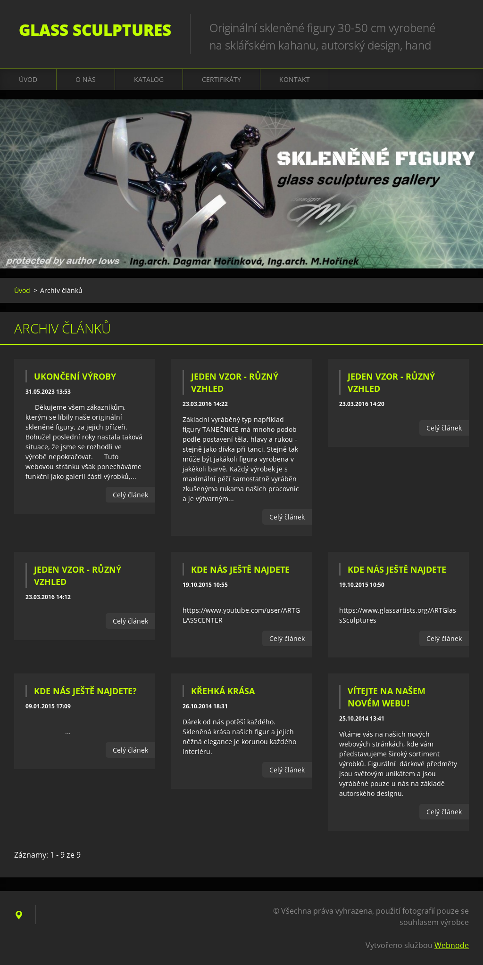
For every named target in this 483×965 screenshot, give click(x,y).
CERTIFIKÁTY (221, 79)
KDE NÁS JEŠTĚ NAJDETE (240, 569)
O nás (85, 79)
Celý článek (130, 494)
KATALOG (149, 79)
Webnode (451, 945)
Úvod (28, 79)
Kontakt (294, 79)
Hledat (458, 27)
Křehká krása (223, 691)
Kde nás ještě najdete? (85, 691)
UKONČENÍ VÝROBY (75, 376)
